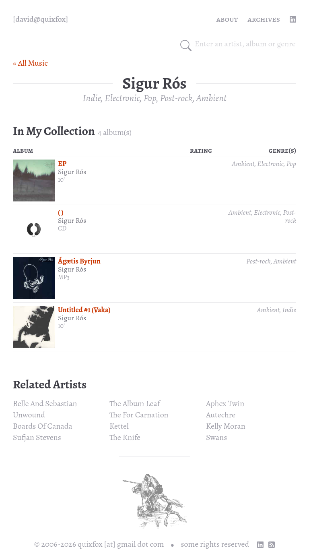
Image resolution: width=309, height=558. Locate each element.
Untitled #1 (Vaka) (84, 310)
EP (62, 163)
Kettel (119, 426)
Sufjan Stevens (37, 437)
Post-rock (176, 97)
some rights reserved (215, 544)
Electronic (122, 97)
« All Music (30, 63)
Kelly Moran (225, 426)
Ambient (211, 97)
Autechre (220, 414)
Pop (150, 97)
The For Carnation (139, 414)
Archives (263, 19)
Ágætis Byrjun (79, 261)
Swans (216, 437)
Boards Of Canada (42, 426)
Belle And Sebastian (45, 403)
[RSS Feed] (271, 544)
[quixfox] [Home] (40, 19)
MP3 (64, 277)
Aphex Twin (225, 403)
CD (62, 228)
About (227, 19)
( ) (61, 212)
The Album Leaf (134, 403)
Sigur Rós (72, 171)
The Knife (124, 437)
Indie (91, 97)
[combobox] (245, 44)
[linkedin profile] (293, 19)
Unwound (29, 414)
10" (62, 179)
